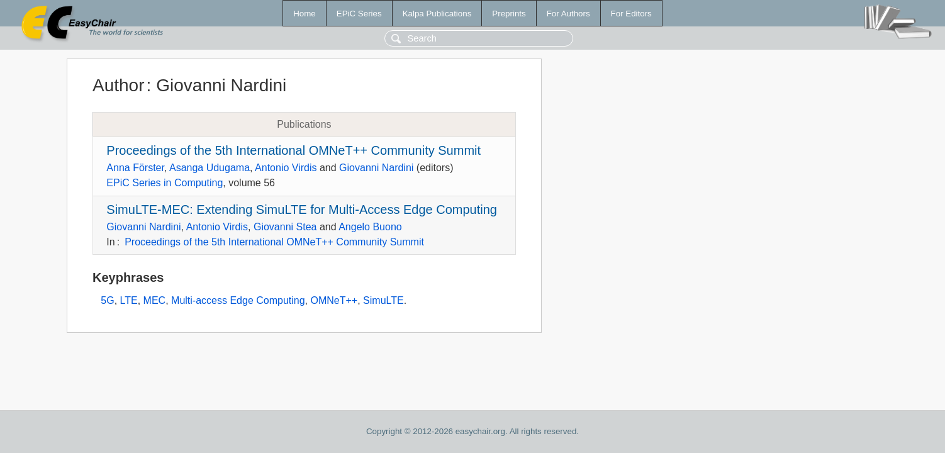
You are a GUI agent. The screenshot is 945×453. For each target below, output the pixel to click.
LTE (129, 300)
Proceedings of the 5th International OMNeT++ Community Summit (293, 150)
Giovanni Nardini (376, 167)
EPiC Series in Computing (164, 182)
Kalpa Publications (437, 13)
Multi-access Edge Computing (238, 300)
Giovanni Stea (285, 226)
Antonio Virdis (285, 167)
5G (107, 300)
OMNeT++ (334, 300)
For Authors (568, 13)
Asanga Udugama (209, 167)
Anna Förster (135, 167)
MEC (154, 300)
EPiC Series (359, 13)
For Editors (631, 13)
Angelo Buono (370, 226)
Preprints (508, 13)
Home (304, 13)
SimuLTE (383, 300)
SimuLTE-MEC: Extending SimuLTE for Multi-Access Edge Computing (301, 209)
